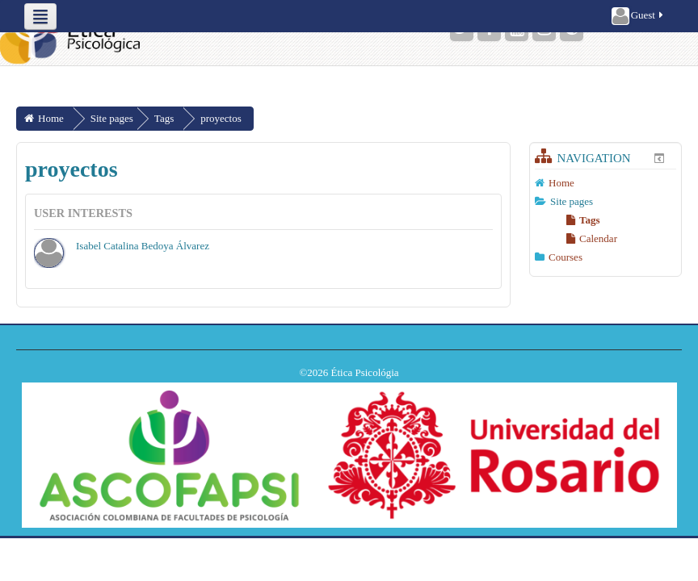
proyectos (221, 118)
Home (561, 183)
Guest (639, 16)
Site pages (111, 118)
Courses (565, 257)
